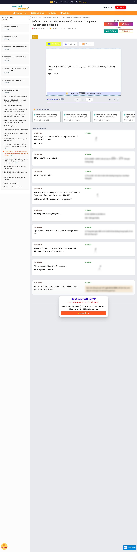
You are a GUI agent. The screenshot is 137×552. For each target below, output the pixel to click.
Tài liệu (53, 13)
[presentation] (121, 168)
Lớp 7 (34, 17)
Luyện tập (70, 43)
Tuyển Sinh (66, 13)
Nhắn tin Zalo (129, 547)
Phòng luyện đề (38, 13)
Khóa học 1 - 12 (20, 13)
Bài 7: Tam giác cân (10, 126)
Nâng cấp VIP (83, 502)
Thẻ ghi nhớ (54, 43)
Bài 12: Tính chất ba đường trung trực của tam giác (15, 173)
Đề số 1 (35, 37)
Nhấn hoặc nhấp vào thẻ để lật (83, 93)
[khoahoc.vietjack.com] (20, 7)
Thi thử (86, 43)
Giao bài (126, 24)
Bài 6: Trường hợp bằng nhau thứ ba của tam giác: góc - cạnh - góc (15, 121)
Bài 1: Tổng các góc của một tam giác (16, 96)
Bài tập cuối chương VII (11, 183)
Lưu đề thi (126, 31)
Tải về (111, 31)
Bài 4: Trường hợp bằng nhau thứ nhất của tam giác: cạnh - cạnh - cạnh (15, 110)
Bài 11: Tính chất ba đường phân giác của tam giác (15, 167)
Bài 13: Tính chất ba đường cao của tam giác (15, 178)
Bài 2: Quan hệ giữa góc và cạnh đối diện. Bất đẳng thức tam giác (15, 101)
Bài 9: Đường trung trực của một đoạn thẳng (15, 134)
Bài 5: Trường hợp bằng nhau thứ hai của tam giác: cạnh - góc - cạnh (15, 116)
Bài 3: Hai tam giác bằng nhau (13, 105)
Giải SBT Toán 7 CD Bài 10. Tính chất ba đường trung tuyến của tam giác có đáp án (67, 17)
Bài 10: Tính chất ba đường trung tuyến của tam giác (16, 140)
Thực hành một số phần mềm (13, 187)
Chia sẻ (111, 24)
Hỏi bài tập (4, 546)
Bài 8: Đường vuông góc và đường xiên (16, 129)
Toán (39, 17)
